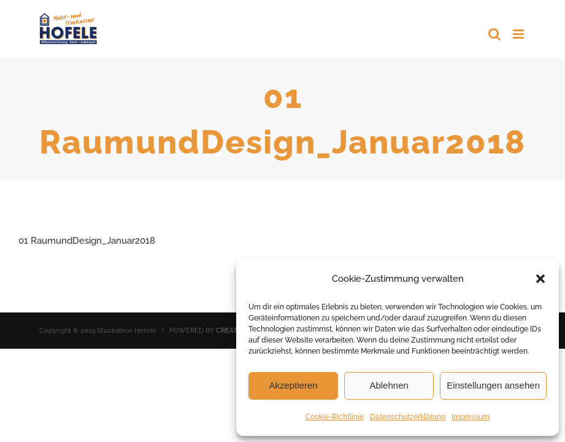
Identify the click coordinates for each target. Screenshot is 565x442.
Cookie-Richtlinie (335, 417)
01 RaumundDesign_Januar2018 (86, 240)
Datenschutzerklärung (407, 417)
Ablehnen (388, 385)
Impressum (471, 417)
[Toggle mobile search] (494, 34)
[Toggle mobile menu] (519, 34)
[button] (540, 279)
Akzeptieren (293, 385)
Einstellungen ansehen (493, 385)
